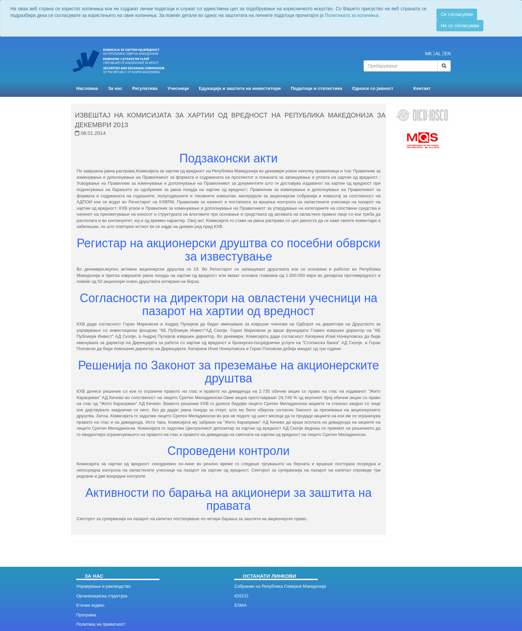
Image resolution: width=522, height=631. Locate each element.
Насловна (87, 88)
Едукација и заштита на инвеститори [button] (240, 88)
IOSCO (241, 595)
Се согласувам (457, 14)
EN (447, 53)
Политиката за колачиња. (352, 15)
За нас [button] (115, 88)
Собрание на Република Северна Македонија (280, 586)
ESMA (240, 605)
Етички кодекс (90, 605)
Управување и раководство (103, 586)
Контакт (421, 88)
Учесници (178, 88)
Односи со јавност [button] (372, 88)
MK (428, 53)
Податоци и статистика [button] (316, 88)
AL (438, 53)
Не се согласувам (460, 25)
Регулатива (144, 88)
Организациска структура (101, 595)
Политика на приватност (100, 624)
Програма (86, 614)
